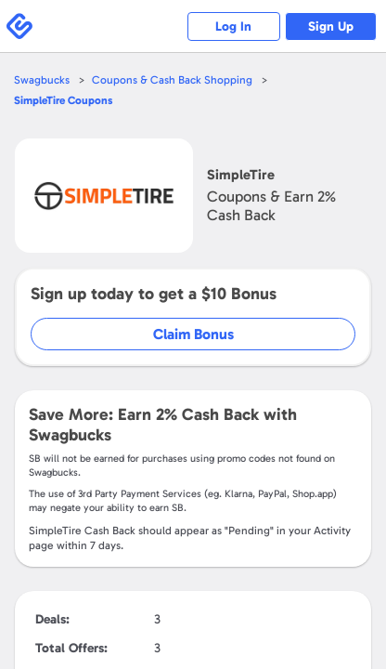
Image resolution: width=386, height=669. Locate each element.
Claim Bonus (193, 334)
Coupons (63, 100)
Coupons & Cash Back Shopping (172, 79)
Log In (233, 26)
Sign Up (331, 26)
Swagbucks (42, 79)
